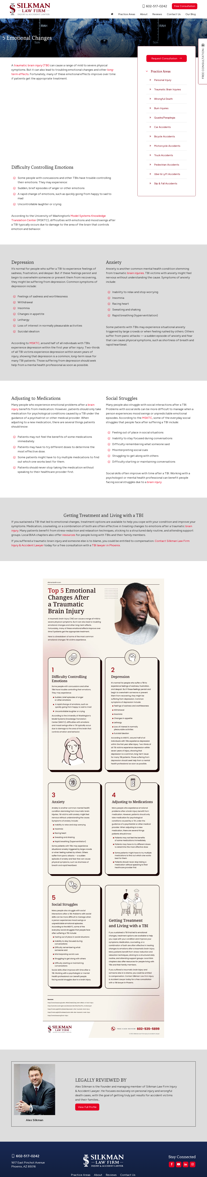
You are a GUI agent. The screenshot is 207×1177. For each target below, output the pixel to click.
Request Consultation (166, 58)
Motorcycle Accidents (167, 145)
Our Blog (190, 14)
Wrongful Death (163, 98)
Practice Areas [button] (126, 14)
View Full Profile (87, 1107)
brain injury (154, 482)
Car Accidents (162, 127)
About (98, 1175)
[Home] (112, 14)
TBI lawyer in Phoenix (106, 545)
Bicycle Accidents (164, 136)
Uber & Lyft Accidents (167, 174)
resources (68, 535)
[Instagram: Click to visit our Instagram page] (192, 1164)
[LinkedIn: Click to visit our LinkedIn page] (185, 1164)
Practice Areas (80, 1175)
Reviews (157, 14)
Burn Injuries (161, 108)
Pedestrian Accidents (166, 164)
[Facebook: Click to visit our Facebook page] (172, 1164)
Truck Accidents (163, 155)
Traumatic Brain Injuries (167, 89)
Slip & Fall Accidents (165, 183)
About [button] (143, 14)
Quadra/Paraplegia (164, 117)
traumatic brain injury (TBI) (31, 65)
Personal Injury (162, 80)
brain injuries (135, 273)
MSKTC (34, 343)
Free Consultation (184, 6)
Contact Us (174, 14)
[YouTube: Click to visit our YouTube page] (178, 1164)
